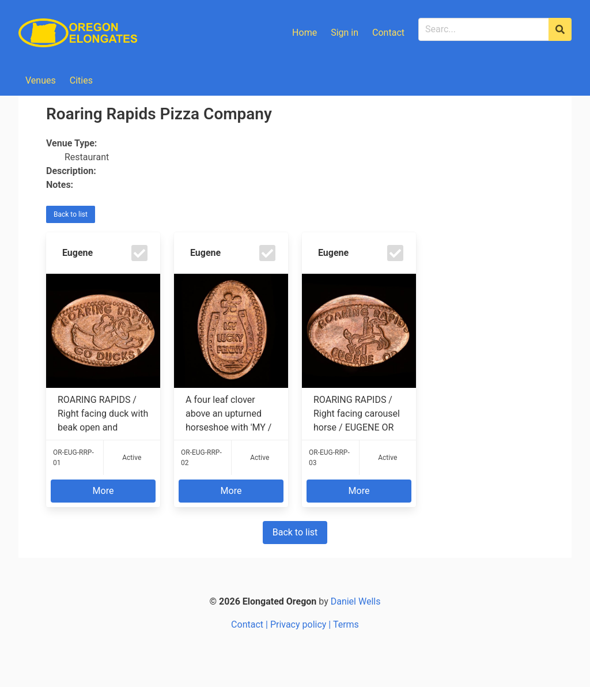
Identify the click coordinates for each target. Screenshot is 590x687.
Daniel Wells (356, 601)
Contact (388, 32)
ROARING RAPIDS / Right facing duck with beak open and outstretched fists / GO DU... (103, 413)
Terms (346, 624)
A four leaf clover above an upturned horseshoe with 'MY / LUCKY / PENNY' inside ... (231, 413)
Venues (40, 80)
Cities (81, 80)
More (103, 490)
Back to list (71, 214)
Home (304, 32)
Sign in (344, 32)
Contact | (250, 624)
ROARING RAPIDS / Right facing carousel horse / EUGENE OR (359, 413)
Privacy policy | (301, 624)
